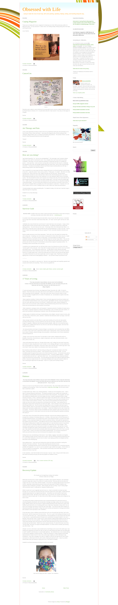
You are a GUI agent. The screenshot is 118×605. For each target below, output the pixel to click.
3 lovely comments (27, 581)
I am (74, 32)
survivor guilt (60, 269)
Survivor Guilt (28, 209)
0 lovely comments (27, 63)
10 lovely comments (27, 460)
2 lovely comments (27, 269)
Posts (88, 237)
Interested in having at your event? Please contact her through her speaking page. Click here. (84, 23)
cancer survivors (44, 460)
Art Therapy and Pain (31, 128)
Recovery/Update (29, 470)
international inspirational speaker (81, 44)
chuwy (58, 601)
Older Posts (66, 588)
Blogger (68, 601)
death (44, 269)
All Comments (90, 239)
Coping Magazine (30, 22)
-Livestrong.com (58, 215)
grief (47, 269)
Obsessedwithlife (86, 81)
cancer (41, 269)
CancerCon (27, 73)
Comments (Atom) (49, 591)
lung (51, 460)
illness (50, 269)
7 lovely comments (27, 199)
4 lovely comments (27, 366)
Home (43, 588)
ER (49, 460)
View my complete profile (79, 92)
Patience (26, 376)
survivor (54, 269)
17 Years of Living (30, 279)
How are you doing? (31, 155)
